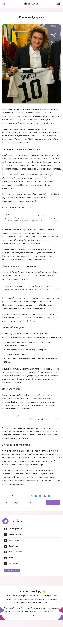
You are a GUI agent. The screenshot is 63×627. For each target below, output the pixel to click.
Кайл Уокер (13, 563)
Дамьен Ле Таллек (16, 552)
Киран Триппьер (15, 540)
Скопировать (53, 503)
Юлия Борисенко (15, 529)
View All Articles (12, 570)
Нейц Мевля (13, 546)
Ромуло (11, 558)
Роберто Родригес (16, 534)
